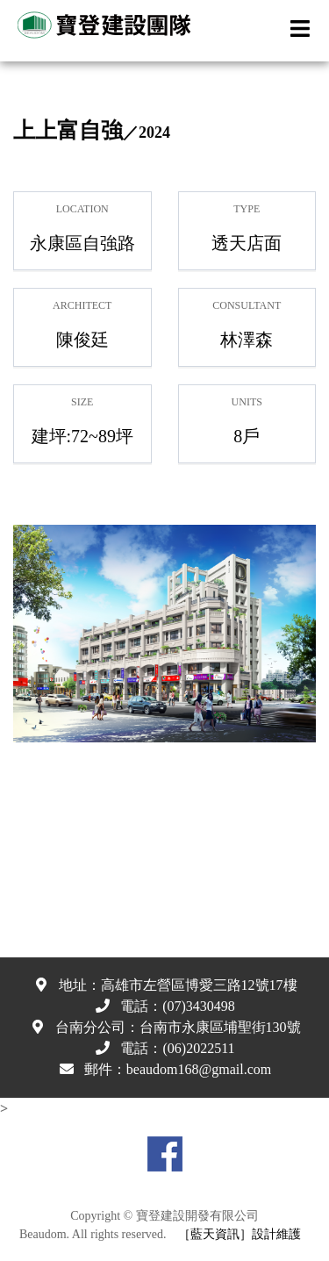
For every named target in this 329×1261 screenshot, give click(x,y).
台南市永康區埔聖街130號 (220, 1027)
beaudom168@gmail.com (198, 1069)
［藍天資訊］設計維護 (239, 1234)
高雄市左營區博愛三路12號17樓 (199, 985)
